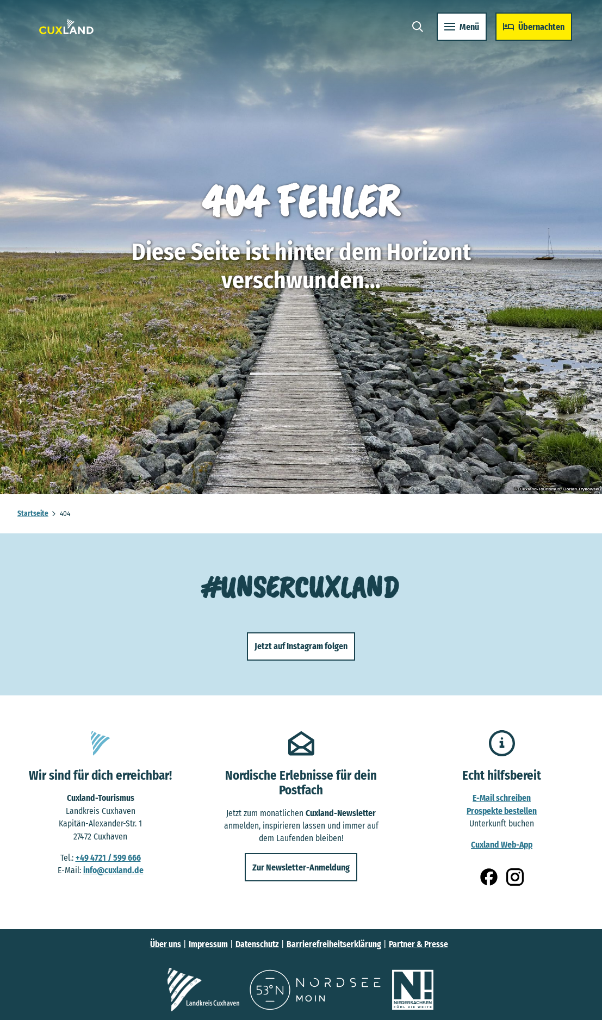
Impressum (208, 944)
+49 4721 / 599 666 (108, 857)
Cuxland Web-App (501, 844)
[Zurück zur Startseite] (71, 31)
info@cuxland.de (113, 870)
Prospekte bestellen (502, 811)
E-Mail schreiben (502, 798)
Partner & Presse (418, 944)
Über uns (165, 944)
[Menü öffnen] (457, 31)
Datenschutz (257, 944)
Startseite (32, 513)
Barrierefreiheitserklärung (334, 944)
